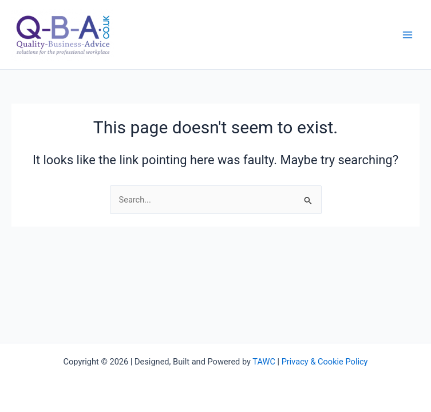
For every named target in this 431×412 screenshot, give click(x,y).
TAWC (263, 361)
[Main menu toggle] (408, 35)
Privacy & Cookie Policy (325, 361)
